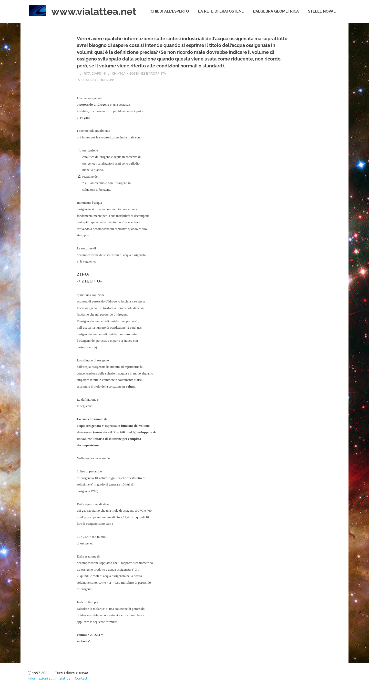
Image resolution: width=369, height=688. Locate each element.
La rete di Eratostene (221, 11)
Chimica (119, 73)
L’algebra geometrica (276, 11)
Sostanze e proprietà (147, 73)
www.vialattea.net (93, 11)
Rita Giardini (95, 73)
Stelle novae (322, 11)
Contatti (82, 678)
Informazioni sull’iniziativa (49, 678)
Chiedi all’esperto (170, 11)
